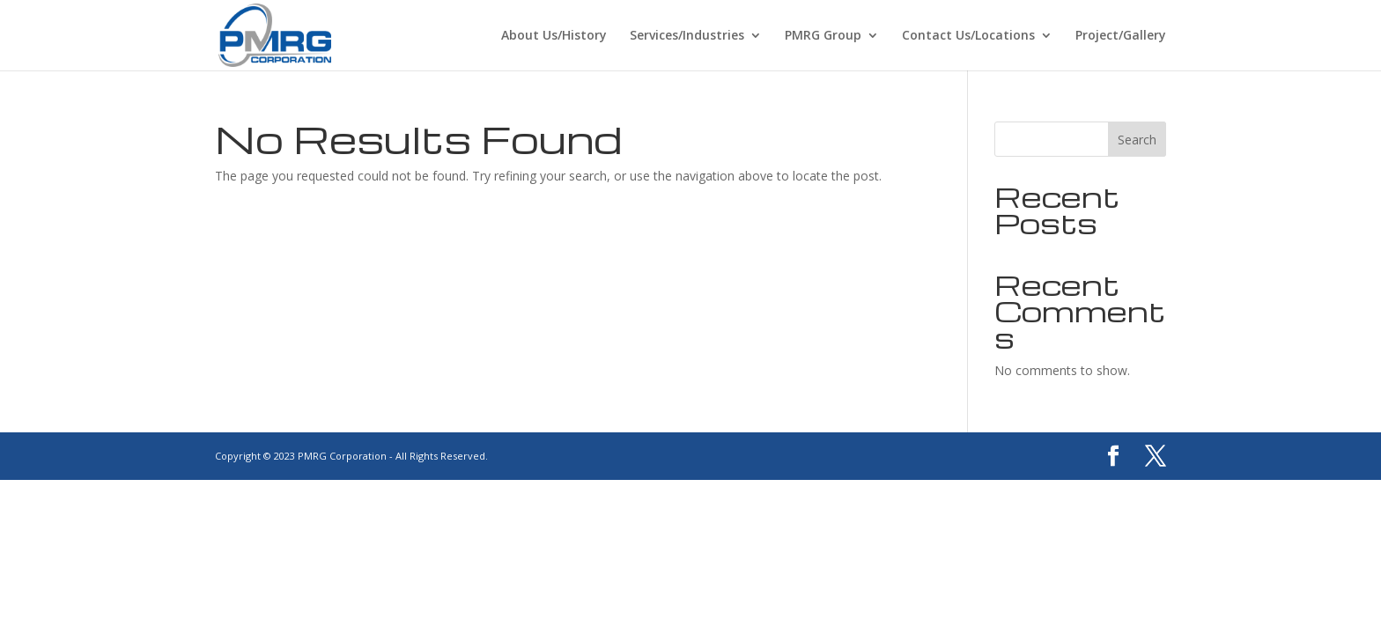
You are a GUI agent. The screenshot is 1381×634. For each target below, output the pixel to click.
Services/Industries (687, 36)
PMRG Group (823, 36)
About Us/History (554, 36)
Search (1137, 139)
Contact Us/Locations (968, 36)
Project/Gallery (1120, 36)
